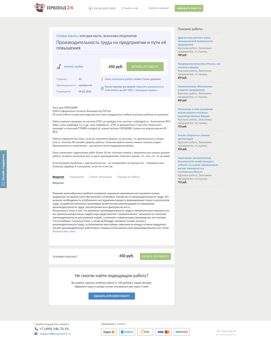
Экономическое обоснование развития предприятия (195, 88)
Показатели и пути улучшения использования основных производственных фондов (195, 112)
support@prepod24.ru (55, 334)
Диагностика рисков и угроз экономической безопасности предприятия (195, 41)
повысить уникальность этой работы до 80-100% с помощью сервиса (134, 88)
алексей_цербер (73, 66)
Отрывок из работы (128, 176)
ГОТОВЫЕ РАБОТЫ (66, 36)
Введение (58, 176)
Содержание (76, 176)
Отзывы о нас (129, 8)
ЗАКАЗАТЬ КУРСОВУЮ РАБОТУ (112, 296)
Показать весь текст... (65, 231)
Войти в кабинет (159, 8)
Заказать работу (189, 8)
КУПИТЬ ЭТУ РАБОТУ (145, 67)
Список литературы (100, 176)
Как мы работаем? (105, 8)
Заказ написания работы (119, 79)
